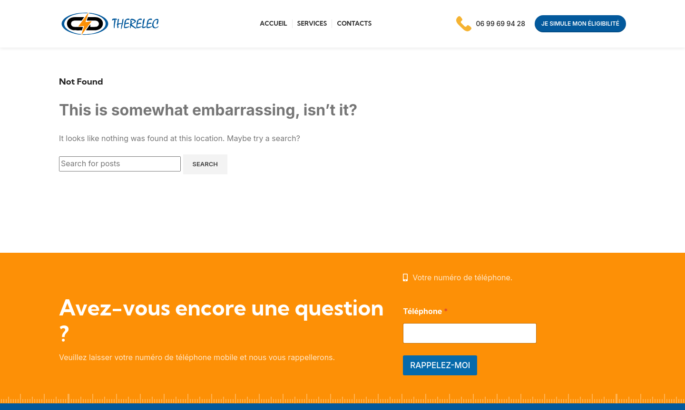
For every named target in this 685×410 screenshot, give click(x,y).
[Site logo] (110, 23)
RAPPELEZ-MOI (440, 365)
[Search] (120, 164)
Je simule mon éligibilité (580, 23)
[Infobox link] (491, 23)
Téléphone (425, 311)
